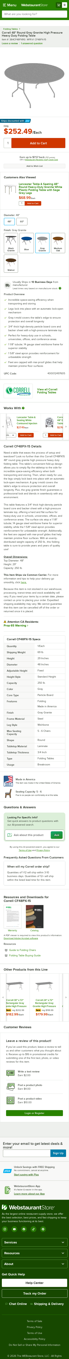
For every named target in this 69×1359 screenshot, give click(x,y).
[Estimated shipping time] (60, 288)
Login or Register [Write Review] (34, 1113)
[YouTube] (14, 1229)
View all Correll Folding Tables (47, 391)
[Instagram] (5, 1229)
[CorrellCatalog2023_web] (34, 918)
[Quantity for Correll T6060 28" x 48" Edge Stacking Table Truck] (45, 435)
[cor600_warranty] (12, 918)
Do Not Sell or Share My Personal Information (34, 1345)
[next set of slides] (66, 427)
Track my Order (34, 1293)
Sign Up (58, 1153)
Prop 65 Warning (15, 625)
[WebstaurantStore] (34, 1207)
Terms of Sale (34, 1321)
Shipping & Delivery (47, 1304)
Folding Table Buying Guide (35, 955)
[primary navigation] (9, 5)
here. (24, 582)
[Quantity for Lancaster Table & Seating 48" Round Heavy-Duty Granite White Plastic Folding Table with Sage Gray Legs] (22, 203)
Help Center (34, 1283)
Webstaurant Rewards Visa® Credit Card (41, 160)
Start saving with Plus (26, 1174)
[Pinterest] (43, 1229)
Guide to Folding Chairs (32, 950)
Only (6, 126)
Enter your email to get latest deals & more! (33, 1145)
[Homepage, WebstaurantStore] (34, 5)
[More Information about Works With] (23, 408)
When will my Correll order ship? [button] (28, 866)
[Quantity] (8, 143)
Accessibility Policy (34, 1339)
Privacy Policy (43, 850)
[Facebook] (24, 1229)
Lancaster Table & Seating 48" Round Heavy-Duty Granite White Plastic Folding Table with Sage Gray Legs (40, 188)
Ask (56, 835)
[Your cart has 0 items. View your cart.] (61, 5)
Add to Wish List (34, 166)
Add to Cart (32, 203)
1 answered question (32, 43)
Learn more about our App (29, 1193)
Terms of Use (25, 850)
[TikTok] (33, 1229)
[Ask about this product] (34, 835)
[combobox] (34, 14)
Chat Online (16, 1304)
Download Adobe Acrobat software (21, 938)
